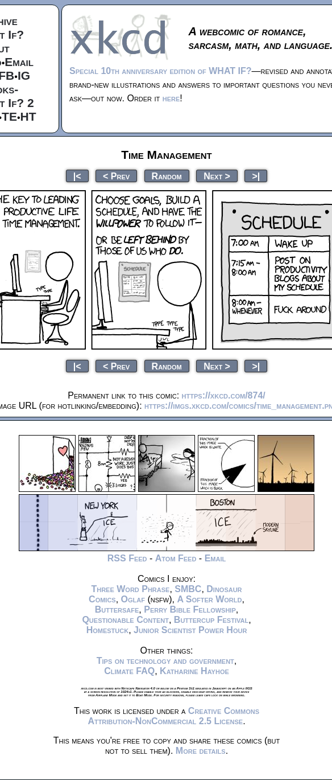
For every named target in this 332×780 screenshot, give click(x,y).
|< (77, 175)
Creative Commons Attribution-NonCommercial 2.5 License (173, 716)
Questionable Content (125, 620)
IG (24, 75)
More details (201, 751)
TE (9, 116)
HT (28, 116)
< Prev (116, 175)
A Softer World (209, 599)
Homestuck (107, 630)
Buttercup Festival (211, 620)
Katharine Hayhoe (194, 671)
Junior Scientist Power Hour (190, 630)
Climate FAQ (129, 671)
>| (256, 175)
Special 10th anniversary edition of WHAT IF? (160, 71)
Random (167, 175)
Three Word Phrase (130, 589)
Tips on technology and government (165, 661)
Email (19, 61)
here (171, 98)
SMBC (188, 589)
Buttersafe (117, 609)
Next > (217, 175)
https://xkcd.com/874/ (223, 395)
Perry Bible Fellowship (190, 609)
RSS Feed (127, 558)
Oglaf (133, 599)
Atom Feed (176, 558)
